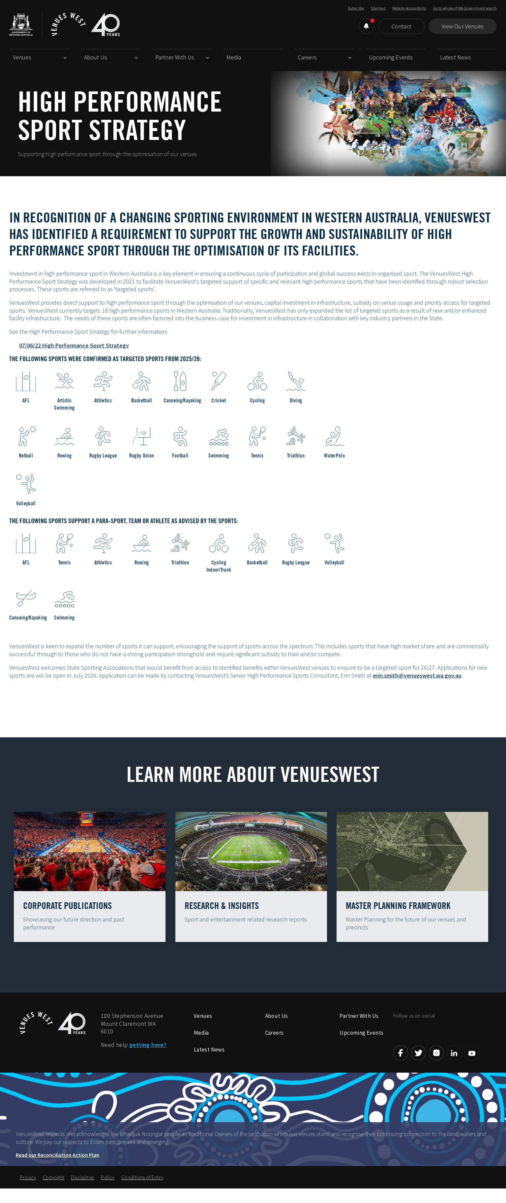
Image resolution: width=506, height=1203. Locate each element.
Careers (307, 57)
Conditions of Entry (142, 1190)
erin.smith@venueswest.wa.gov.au (417, 675)
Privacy (28, 1190)
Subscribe (356, 8)
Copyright (54, 1190)
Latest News (455, 57)
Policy (107, 1190)
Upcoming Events (391, 57)
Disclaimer (82, 1190)
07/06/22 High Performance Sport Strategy (74, 345)
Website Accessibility (409, 8)
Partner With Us (174, 57)
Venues (22, 57)
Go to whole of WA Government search (465, 8)
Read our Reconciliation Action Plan (57, 1168)
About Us (95, 57)
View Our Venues (463, 26)
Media (233, 57)
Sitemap (378, 8)
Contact (401, 26)
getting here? (147, 1058)
